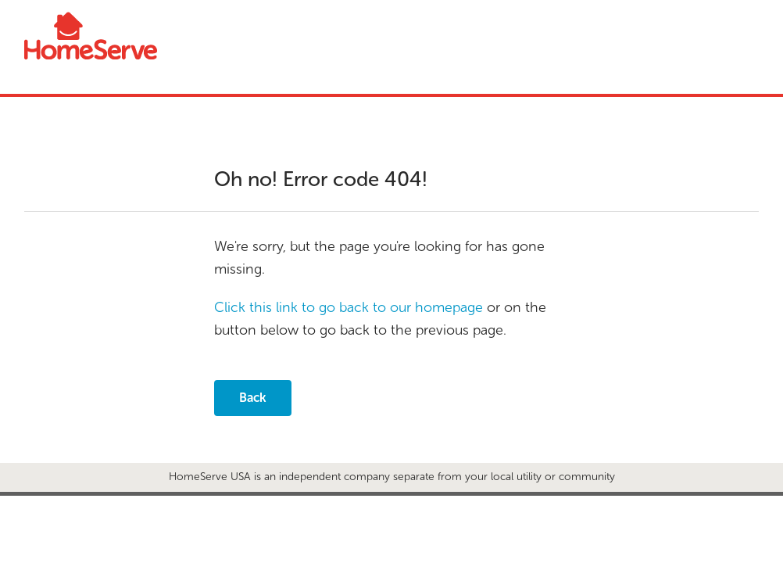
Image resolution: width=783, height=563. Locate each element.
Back (252, 397)
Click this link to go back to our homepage (348, 307)
